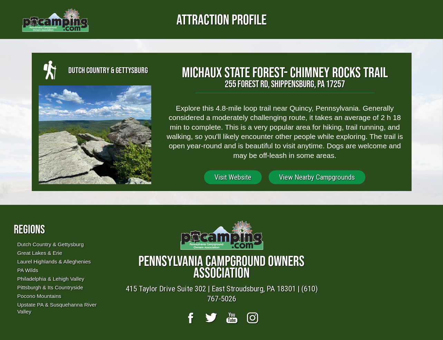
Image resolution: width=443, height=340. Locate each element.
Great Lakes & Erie (39, 253)
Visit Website (232, 177)
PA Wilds (27, 270)
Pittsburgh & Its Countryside (50, 287)
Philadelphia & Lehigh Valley (50, 279)
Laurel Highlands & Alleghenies (54, 261)
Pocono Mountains (39, 296)
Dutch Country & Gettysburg (50, 244)
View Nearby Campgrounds (317, 177)
